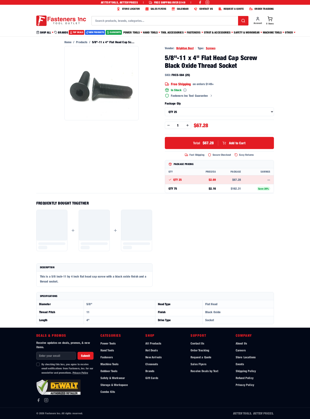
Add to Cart (219, 143)
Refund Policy (244, 378)
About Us (241, 343)
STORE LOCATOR (128, 9)
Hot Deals (151, 350)
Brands (149, 371)
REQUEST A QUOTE (230, 9)
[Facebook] (38, 400)
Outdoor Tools (109, 371)
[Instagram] (46, 400)
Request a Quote (201, 357)
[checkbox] (38, 364)
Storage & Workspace (114, 385)
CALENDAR (179, 9)
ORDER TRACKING (261, 9)
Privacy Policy (80, 372)
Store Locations (246, 357)
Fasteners (106, 357)
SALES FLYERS (155, 9)
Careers (241, 350)
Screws (210, 48)
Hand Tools (107, 350)
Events (240, 364)
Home (68, 42)
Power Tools (108, 343)
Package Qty (173, 103)
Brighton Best (185, 48)
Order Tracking (200, 350)
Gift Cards (151, 378)
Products (81, 42)
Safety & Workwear (112, 378)
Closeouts (151, 364)
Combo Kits (107, 392)
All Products (153, 343)
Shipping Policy (246, 371)
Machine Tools (109, 364)
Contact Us (197, 343)
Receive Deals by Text (204, 371)
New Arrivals (153, 357)
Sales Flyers (198, 364)
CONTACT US (203, 9)
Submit (85, 355)
